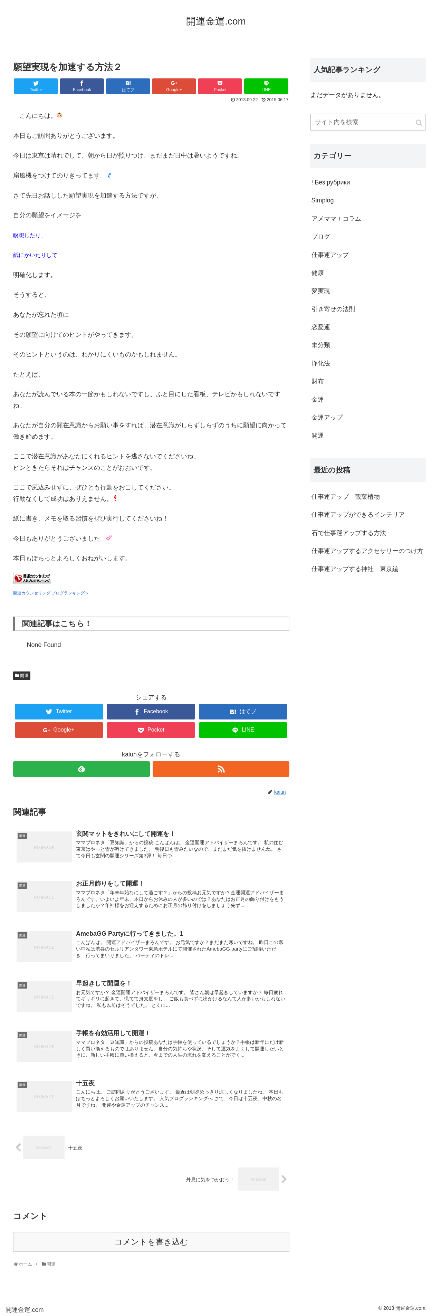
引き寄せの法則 (333, 309)
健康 (317, 272)
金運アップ (327, 417)
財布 (317, 381)
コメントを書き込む (151, 1242)
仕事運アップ (330, 254)
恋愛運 (320, 327)
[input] (368, 122)
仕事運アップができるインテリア (358, 514)
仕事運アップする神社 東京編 (355, 568)
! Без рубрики (330, 182)
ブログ (320, 236)
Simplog (322, 200)
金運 (317, 399)
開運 (24, 675)
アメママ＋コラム (336, 218)
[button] (419, 122)
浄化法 (320, 363)
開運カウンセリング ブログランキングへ (51, 593)
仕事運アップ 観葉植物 (345, 496)
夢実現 (320, 290)
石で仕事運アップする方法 (351, 533)
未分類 (320, 345)
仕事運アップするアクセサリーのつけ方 (367, 550)
